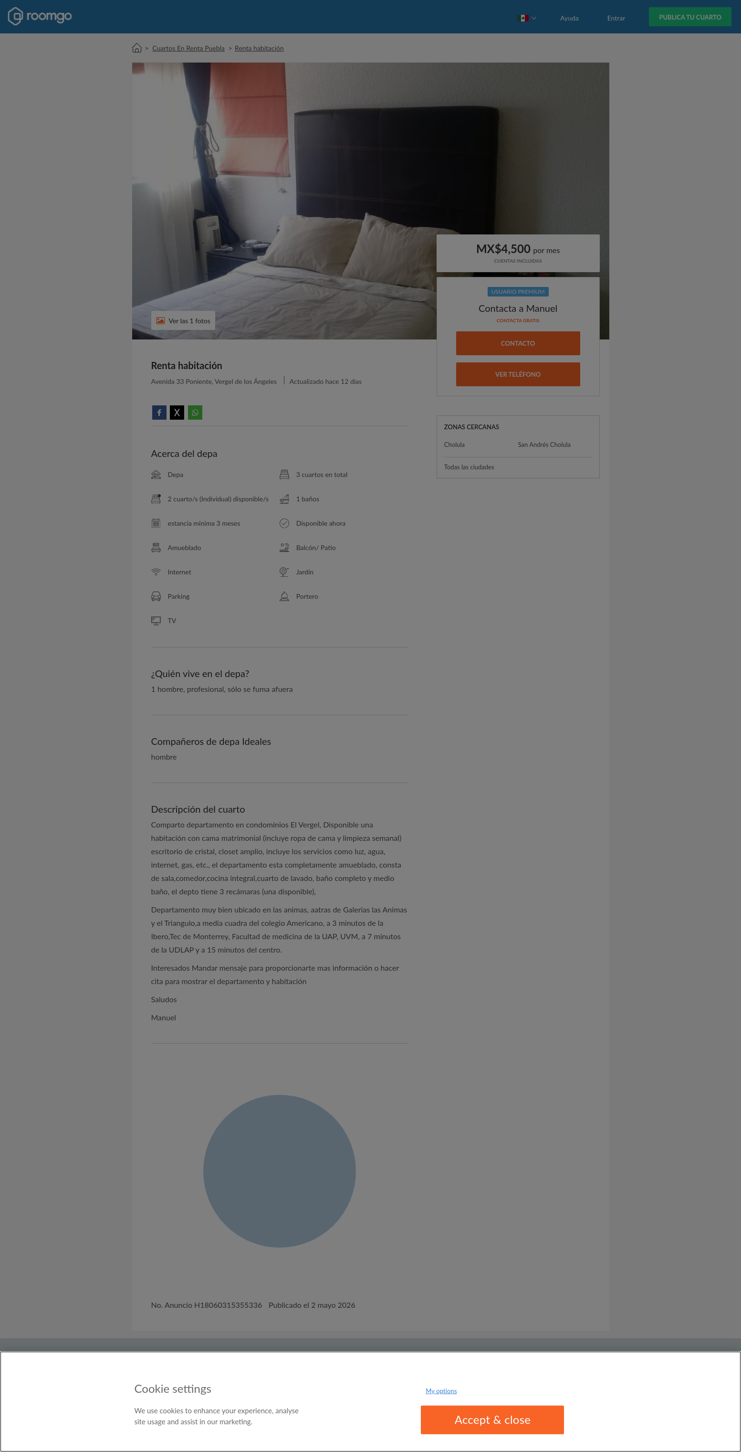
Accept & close (493, 1419)
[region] (370, 1401)
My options (441, 1391)
